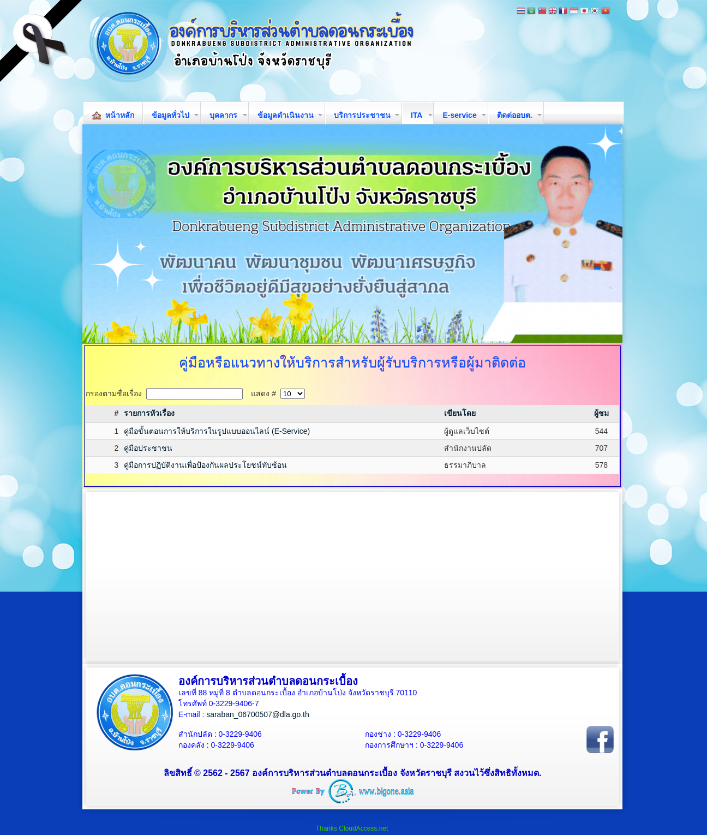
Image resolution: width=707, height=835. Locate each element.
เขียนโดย (460, 413)
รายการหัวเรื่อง (149, 413)
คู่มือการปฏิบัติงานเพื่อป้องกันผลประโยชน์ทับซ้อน (205, 465)
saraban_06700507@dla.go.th (257, 714)
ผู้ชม (601, 413)
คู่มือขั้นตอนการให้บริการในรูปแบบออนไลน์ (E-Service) (217, 431)
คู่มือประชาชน (148, 448)
